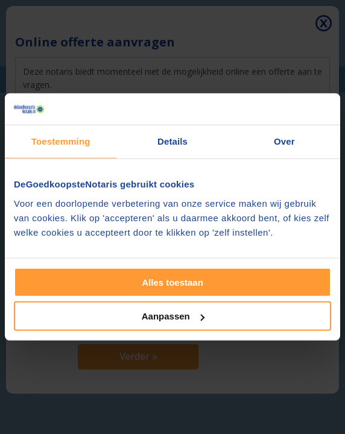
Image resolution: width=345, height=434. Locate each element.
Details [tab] (172, 141)
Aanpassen (173, 316)
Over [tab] (284, 141)
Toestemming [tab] (60, 141)
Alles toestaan (172, 282)
